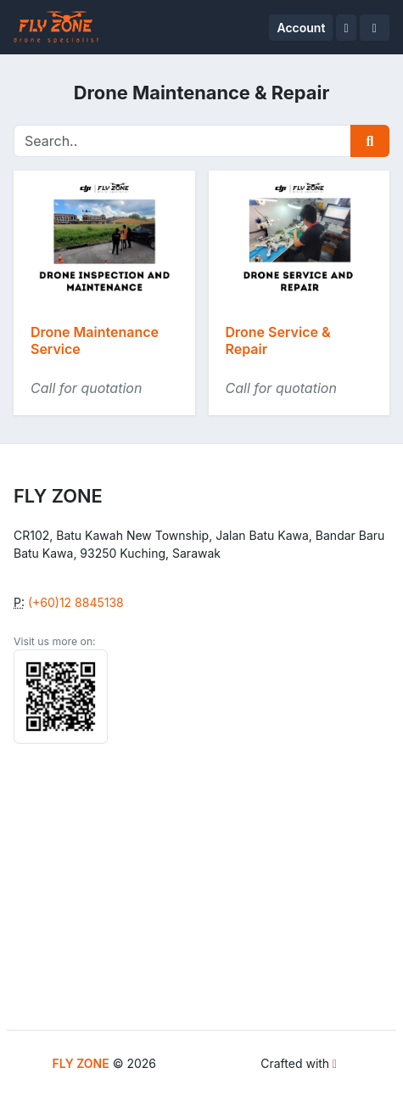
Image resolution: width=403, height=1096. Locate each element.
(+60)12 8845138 (76, 602)
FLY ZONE (81, 1063)
